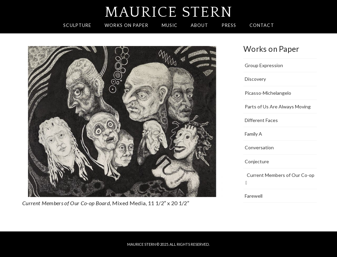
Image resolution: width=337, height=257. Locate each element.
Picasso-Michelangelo (268, 93)
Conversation (259, 147)
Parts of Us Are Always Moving (278, 106)
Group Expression (264, 65)
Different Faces (261, 120)
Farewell (253, 196)
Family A (253, 134)
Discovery (255, 79)
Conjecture (257, 161)
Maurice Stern (169, 12)
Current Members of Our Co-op (279, 178)
